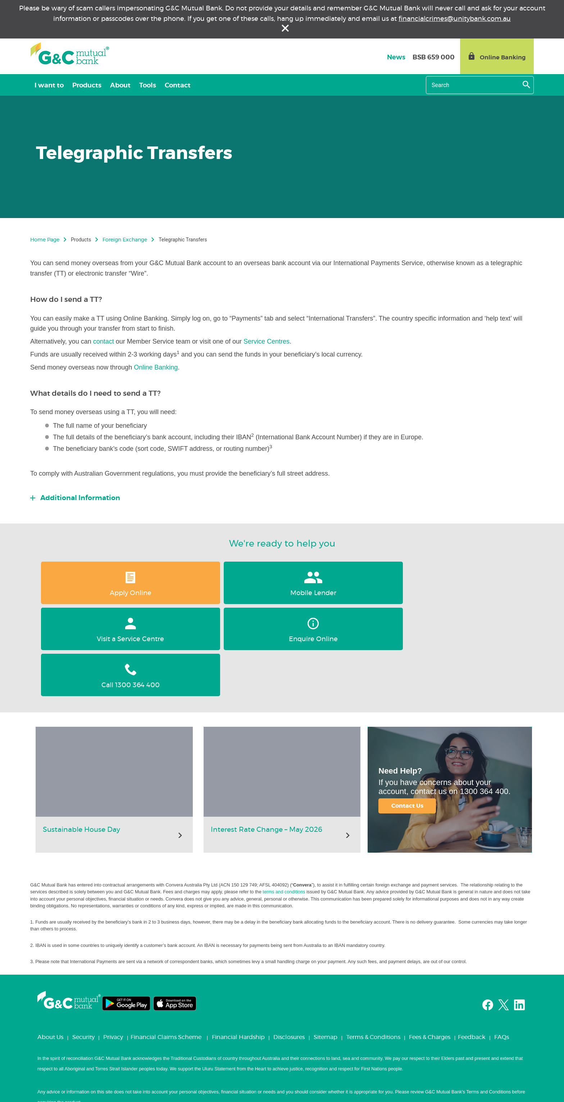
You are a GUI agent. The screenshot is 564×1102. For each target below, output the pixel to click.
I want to (49, 85)
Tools (147, 85)
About (120, 85)
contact (104, 341)
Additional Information (79, 498)
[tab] (282, 496)
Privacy (113, 945)
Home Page (44, 239)
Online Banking (156, 367)
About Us (50, 945)
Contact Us (407, 714)
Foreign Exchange (125, 239)
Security (83, 945)
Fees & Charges (429, 945)
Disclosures (289, 945)
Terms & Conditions (373, 945)
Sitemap (325, 945)
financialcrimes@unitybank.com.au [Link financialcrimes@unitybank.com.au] (455, 19)
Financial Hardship (238, 945)
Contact (178, 85)
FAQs (501, 945)
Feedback (471, 945)
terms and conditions (284, 799)
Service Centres (267, 341)
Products (86, 85)
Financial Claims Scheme (166, 945)
